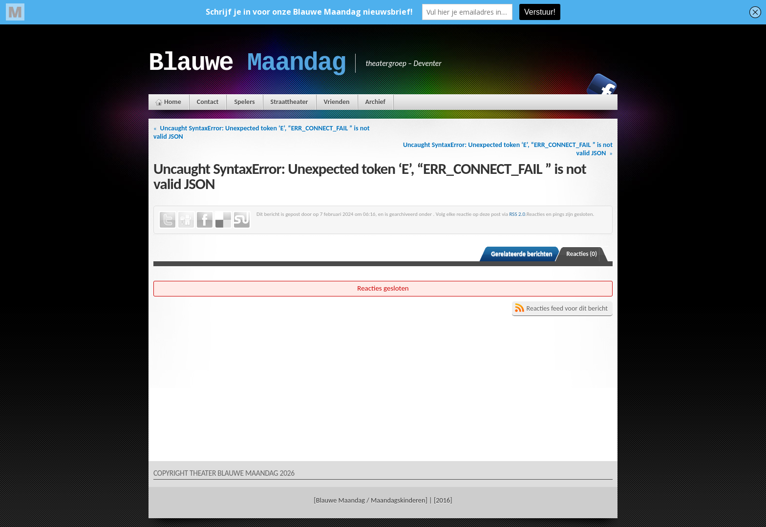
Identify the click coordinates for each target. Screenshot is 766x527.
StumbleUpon (242, 220)
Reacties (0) (582, 253)
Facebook (601, 88)
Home (172, 102)
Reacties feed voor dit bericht (567, 308)
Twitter (167, 220)
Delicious (223, 220)
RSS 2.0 (518, 214)
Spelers (244, 102)
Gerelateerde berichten (521, 253)
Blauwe (247, 63)
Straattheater (289, 102)
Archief (375, 102)
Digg (186, 220)
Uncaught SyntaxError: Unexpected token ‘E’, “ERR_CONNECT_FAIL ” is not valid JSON (261, 132)
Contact (208, 102)
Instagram (568, 88)
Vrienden (337, 102)
